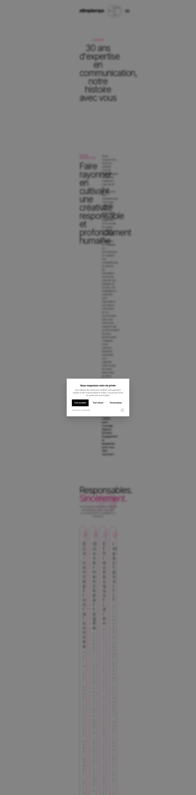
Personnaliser (116, 403)
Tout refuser (98, 403)
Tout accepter (80, 403)
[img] (122, 410)
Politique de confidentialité (81, 410)
